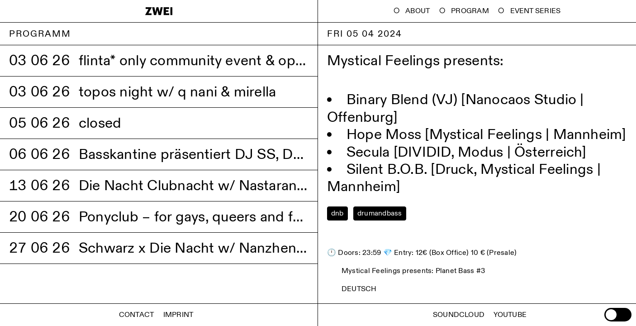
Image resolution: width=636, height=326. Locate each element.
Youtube (510, 315)
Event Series (535, 11)
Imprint (178, 315)
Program (470, 11)
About (417, 11)
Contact (136, 315)
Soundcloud (458, 315)
